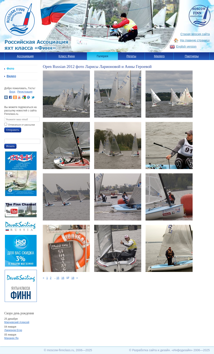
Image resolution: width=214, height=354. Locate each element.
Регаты (131, 56)
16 (62, 277)
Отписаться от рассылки (21, 124)
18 (72, 277)
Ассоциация (25, 56)
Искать (10, 146)
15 (57, 277)
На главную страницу (195, 40)
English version (186, 46)
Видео (11, 76)
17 (67, 277)
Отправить (12, 129)
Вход (12, 91)
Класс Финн (67, 56)
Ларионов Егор (13, 330)
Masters (159, 56)
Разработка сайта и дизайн (151, 350)
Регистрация (24, 91)
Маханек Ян (11, 338)
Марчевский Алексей (16, 322)
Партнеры (192, 56)
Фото (10, 68)
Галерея (102, 56)
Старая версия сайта (195, 34)
